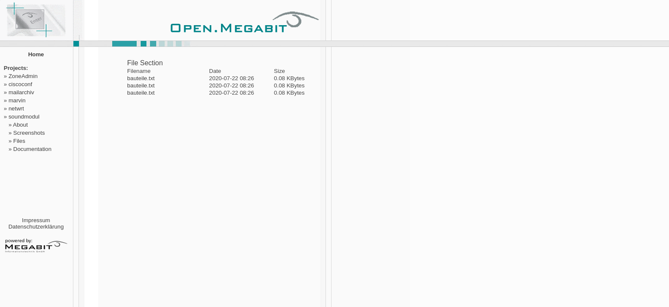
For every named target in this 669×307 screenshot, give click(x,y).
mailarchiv (21, 92)
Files (19, 141)
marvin (17, 100)
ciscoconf (20, 84)
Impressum (36, 220)
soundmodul (24, 116)
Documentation (32, 149)
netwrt (16, 108)
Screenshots (29, 133)
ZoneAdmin (23, 76)
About (20, 125)
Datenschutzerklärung (36, 226)
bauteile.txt (140, 78)
